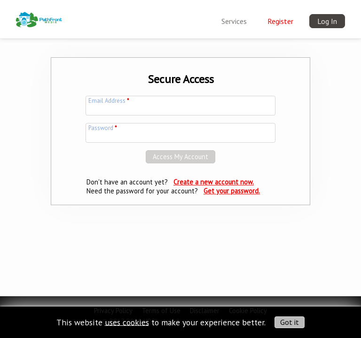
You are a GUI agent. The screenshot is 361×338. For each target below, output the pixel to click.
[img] (39, 13)
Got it (289, 322)
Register (280, 21)
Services (234, 21)
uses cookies (127, 321)
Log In (327, 21)
